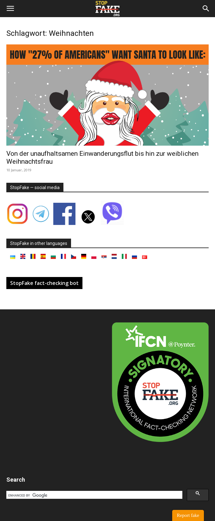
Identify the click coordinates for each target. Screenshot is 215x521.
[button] (10, 8)
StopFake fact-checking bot (44, 283)
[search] (93, 495)
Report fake (188, 515)
